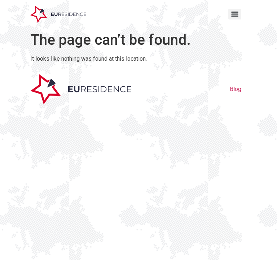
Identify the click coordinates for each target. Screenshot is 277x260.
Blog (235, 89)
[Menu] (234, 14)
